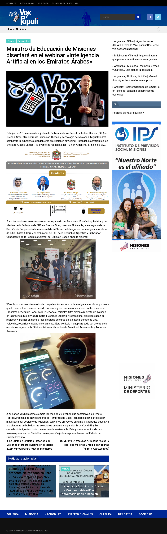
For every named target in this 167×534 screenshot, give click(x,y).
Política (12, 514)
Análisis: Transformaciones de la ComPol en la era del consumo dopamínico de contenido (136, 90)
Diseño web (31, 530)
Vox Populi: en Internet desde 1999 (58, 3)
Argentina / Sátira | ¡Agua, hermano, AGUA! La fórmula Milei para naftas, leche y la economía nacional (135, 45)
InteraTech (42, 530)
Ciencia (11, 41)
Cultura (65, 469)
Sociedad (145, 514)
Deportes (125, 514)
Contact (11, 3)
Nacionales (53, 514)
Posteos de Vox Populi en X (128, 112)
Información (27, 3)
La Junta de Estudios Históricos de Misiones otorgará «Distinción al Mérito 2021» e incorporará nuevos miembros (29, 444)
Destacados (23, 41)
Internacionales (80, 514)
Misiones (31, 514)
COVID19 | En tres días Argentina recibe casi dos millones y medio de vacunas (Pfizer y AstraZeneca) (84, 444)
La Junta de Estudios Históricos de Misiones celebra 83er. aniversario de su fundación (82, 490)
